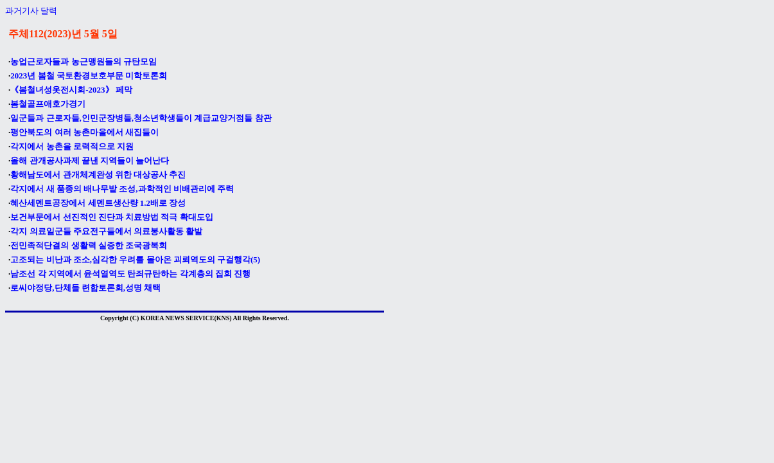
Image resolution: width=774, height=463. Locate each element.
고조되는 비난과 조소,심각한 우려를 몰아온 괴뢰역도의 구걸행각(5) (135, 259)
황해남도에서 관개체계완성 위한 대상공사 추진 (98, 174)
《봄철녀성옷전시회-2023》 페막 (71, 90)
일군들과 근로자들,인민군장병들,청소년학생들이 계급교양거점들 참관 (140, 118)
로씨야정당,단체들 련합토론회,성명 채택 (85, 288)
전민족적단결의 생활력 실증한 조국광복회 (88, 245)
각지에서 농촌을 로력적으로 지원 (72, 146)
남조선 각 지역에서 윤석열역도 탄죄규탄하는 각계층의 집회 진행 (130, 273)
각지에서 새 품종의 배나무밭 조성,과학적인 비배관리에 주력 (122, 189)
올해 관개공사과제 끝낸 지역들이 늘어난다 (89, 160)
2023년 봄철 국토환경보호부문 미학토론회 (88, 75)
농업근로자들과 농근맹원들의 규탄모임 (83, 61)
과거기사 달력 (31, 10)
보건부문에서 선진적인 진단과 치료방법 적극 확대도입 (111, 217)
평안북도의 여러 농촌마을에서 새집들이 (84, 132)
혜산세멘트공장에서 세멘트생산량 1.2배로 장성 (98, 203)
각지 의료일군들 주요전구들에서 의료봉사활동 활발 (106, 231)
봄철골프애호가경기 (47, 104)
